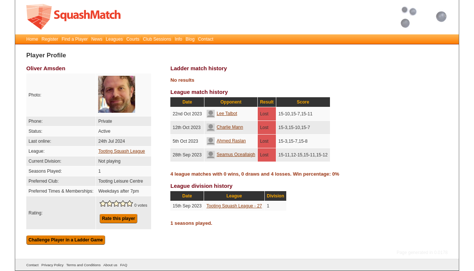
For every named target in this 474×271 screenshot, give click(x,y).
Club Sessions (157, 39)
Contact (205, 39)
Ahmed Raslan (226, 140)
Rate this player (118, 218)
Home (32, 39)
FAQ (123, 265)
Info (178, 39)
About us (110, 265)
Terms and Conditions (83, 265)
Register (49, 39)
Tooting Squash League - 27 (234, 206)
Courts (132, 39)
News (96, 39)
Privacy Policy (52, 265)
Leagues (114, 39)
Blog (190, 39)
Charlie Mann (225, 127)
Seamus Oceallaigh (231, 154)
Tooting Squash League (121, 151)
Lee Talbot (222, 113)
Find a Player (74, 39)
